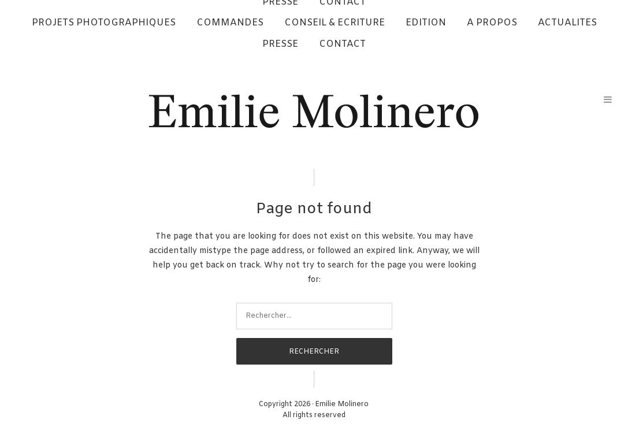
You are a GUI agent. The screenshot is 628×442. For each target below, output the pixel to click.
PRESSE (280, 44)
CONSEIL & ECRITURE (334, 23)
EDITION (426, 23)
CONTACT (342, 44)
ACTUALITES (567, 23)
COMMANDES (229, 23)
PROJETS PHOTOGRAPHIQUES (104, 23)
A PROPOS (492, 23)
